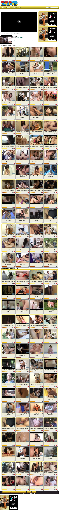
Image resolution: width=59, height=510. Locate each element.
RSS (20, 7)
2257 (19, 492)
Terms (5, 492)
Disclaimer (14, 492)
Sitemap (24, 492)
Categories (8, 7)
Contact (34, 492)
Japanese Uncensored (19, 37)
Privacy (9, 492)
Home (3, 7)
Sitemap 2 (29, 492)
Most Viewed (15, 7)
